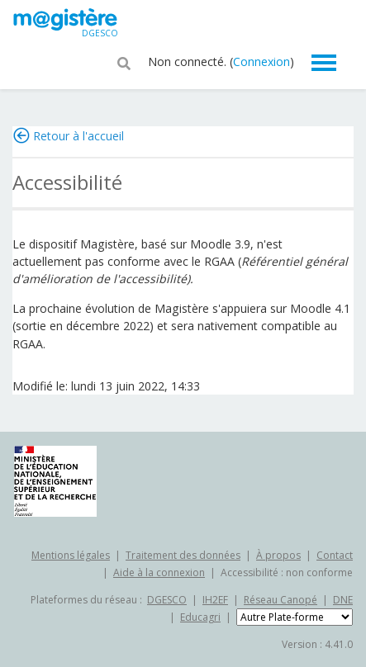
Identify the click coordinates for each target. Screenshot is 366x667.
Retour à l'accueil (78, 136)
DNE (343, 600)
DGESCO (167, 600)
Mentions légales (70, 555)
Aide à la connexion (159, 572)
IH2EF (215, 600)
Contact (334, 555)
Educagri (200, 617)
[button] (124, 62)
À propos (278, 555)
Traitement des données (183, 555)
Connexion (261, 61)
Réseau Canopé (280, 600)
